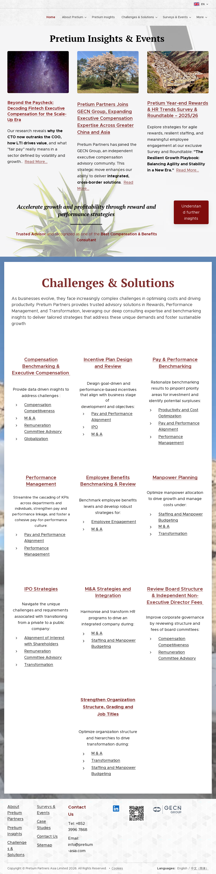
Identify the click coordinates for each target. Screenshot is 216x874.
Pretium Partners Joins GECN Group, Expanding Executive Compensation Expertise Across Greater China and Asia (105, 118)
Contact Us (47, 836)
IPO (94, 426)
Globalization (36, 438)
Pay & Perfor (167, 359)
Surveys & (46, 806)
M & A (29, 418)
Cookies (117, 868)
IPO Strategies (41, 589)
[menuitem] (52, 17)
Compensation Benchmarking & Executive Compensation (41, 366)
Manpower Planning (175, 477)
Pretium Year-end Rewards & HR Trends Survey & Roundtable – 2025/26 (177, 109)
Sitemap (44, 845)
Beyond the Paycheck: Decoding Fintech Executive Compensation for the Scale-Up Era (36, 111)
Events (43, 812)
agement (127, 521)
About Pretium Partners (15, 812)
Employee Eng (105, 521)
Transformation (172, 533)
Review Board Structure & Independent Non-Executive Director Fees (175, 595)
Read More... (36, 161)
